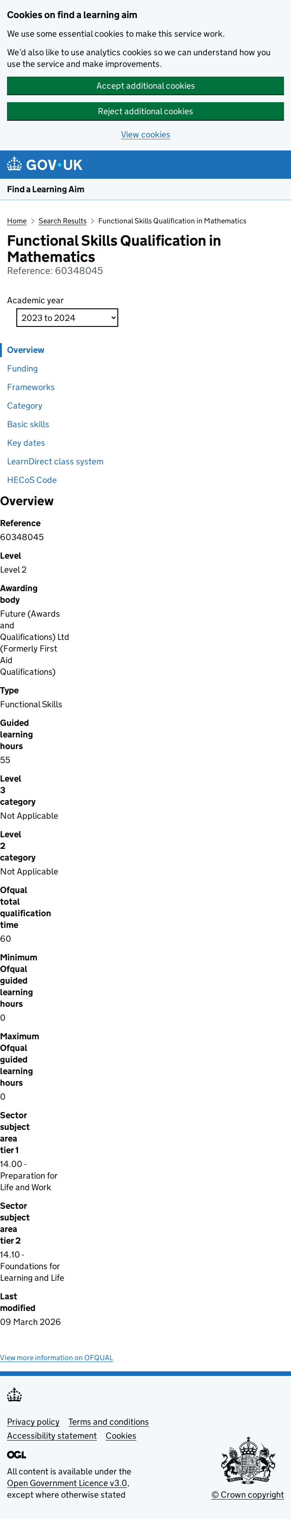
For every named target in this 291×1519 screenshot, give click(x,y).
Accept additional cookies (145, 85)
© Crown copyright (247, 1494)
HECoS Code (32, 480)
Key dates (26, 442)
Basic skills (28, 424)
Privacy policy (33, 1421)
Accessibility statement (52, 1435)
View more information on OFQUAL (56, 1357)
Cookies (121, 1435)
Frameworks (31, 387)
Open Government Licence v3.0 (67, 1483)
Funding (22, 368)
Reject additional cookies (145, 111)
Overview (25, 350)
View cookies (145, 134)
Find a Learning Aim (45, 189)
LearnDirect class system (55, 461)
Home (17, 220)
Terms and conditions (108, 1421)
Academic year (35, 300)
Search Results (63, 220)
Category (24, 405)
